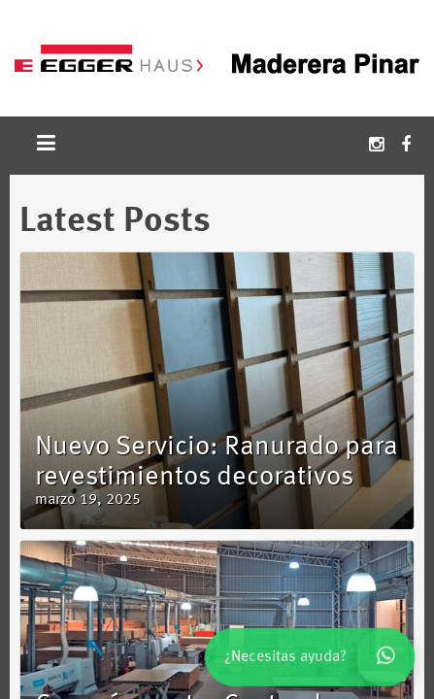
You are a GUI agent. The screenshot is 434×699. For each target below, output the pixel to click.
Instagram (376, 145)
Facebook (405, 145)
